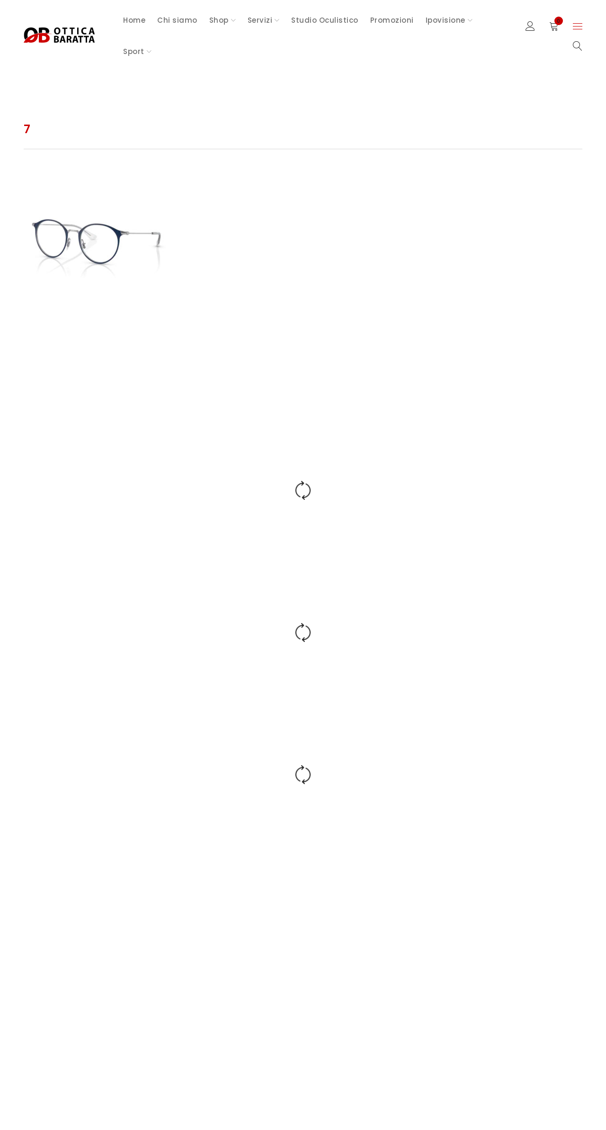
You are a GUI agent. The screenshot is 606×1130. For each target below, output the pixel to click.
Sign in (530, 26)
